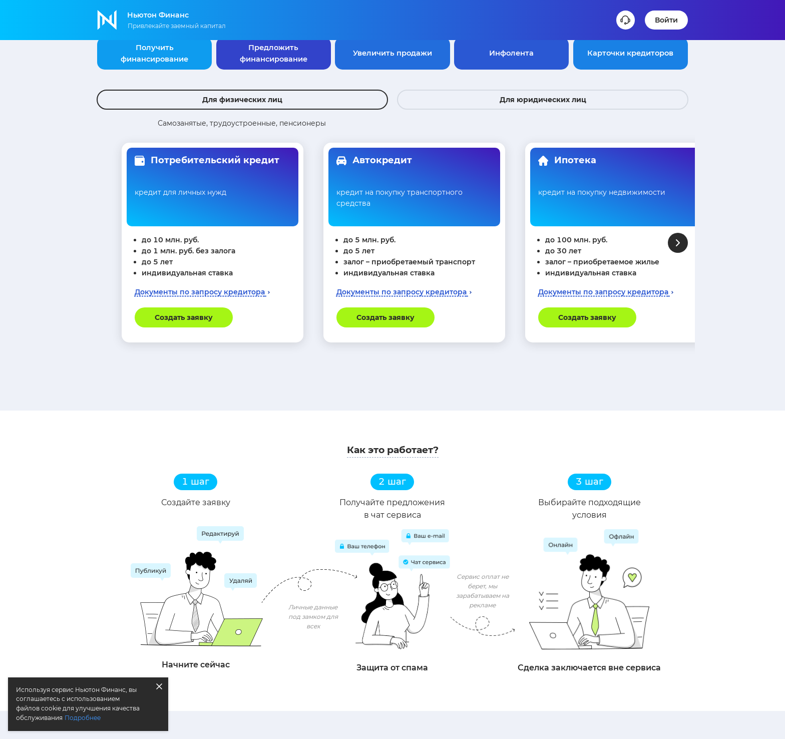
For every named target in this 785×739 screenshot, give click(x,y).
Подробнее (83, 717)
